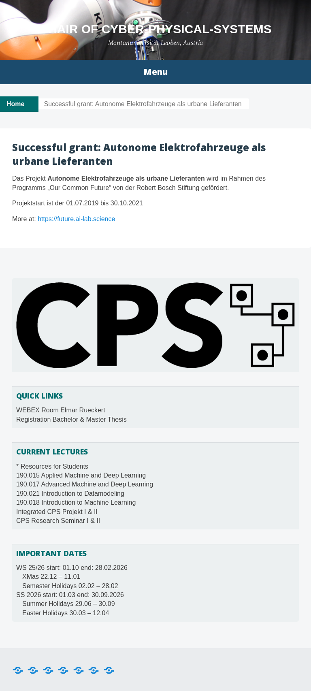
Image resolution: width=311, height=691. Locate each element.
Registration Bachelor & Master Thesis (71, 419)
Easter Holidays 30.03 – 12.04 (65, 613)
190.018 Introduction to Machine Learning (76, 502)
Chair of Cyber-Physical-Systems (155, 29)
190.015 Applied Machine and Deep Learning (81, 475)
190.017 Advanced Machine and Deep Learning (84, 484)
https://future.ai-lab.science (76, 218)
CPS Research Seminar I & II (58, 520)
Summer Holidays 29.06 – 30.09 (68, 603)
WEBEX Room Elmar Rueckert (60, 410)
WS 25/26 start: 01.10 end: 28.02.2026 (72, 567)
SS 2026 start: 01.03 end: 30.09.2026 (70, 594)
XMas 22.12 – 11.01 (51, 576)
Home (15, 103)
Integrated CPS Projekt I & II (57, 511)
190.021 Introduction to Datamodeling (70, 493)
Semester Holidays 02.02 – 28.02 (70, 585)
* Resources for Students (52, 466)
